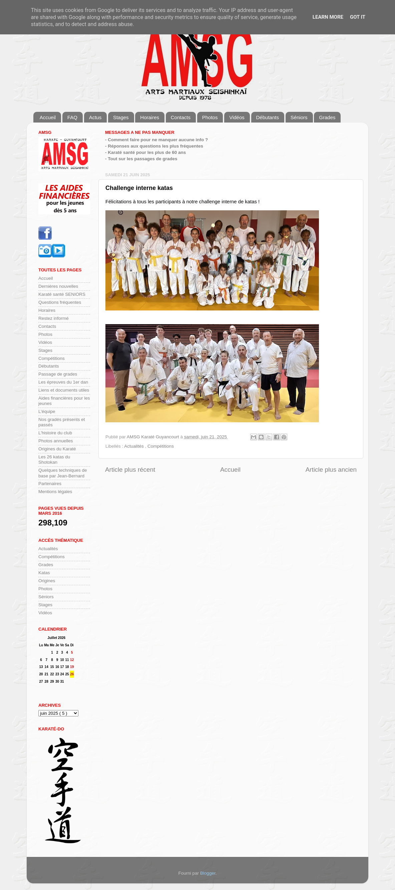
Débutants (267, 117)
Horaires (149, 117)
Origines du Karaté (57, 448)
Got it (357, 17)
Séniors (299, 117)
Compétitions (160, 446)
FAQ (72, 117)
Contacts (180, 117)
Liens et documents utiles (63, 390)
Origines (46, 580)
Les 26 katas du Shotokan (54, 459)
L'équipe (46, 411)
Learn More (328, 17)
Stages (121, 117)
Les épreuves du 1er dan (63, 382)
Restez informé (53, 318)
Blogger (208, 873)
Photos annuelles (55, 440)
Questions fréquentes (59, 302)
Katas (44, 572)
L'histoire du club (55, 432)
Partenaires (49, 483)
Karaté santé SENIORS (61, 294)
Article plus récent (130, 469)
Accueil (48, 117)
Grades (327, 117)
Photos (210, 117)
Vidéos (237, 117)
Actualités (134, 446)
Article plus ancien (331, 469)
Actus (95, 117)
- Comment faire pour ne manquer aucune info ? (156, 139)
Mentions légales (55, 491)
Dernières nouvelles (58, 286)
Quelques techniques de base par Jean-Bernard (62, 473)
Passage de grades (57, 374)
